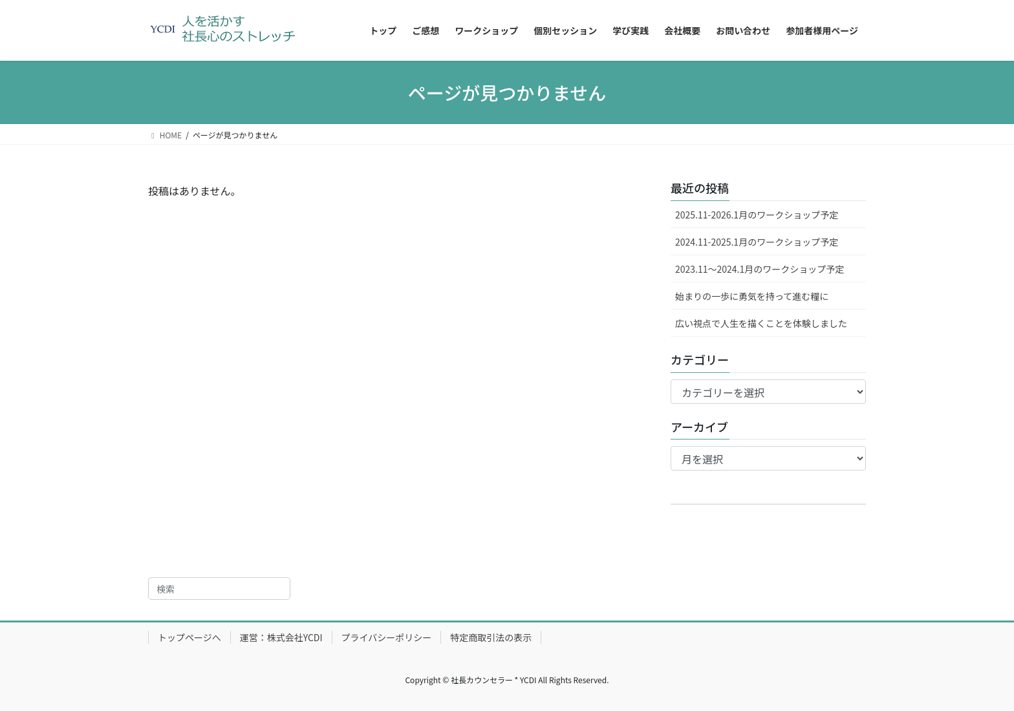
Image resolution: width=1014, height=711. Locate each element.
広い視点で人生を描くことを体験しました (761, 323)
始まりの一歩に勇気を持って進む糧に (751, 296)
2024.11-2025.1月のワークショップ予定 (756, 241)
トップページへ (189, 637)
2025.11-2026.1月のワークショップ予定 (756, 214)
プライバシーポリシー (386, 637)
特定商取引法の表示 (491, 637)
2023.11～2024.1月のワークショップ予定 (759, 268)
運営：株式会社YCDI (281, 637)
